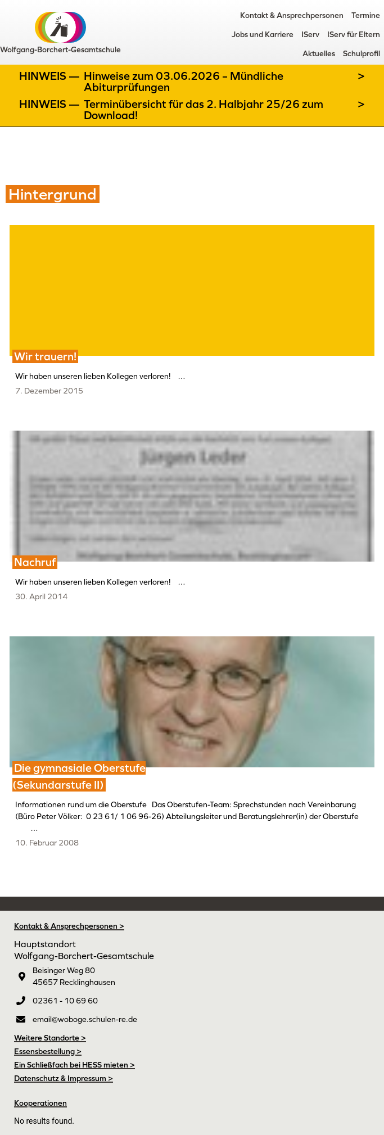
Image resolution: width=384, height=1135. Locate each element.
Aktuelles (318, 53)
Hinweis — (50, 76)
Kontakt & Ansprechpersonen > (69, 925)
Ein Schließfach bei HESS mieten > (74, 1064)
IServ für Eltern (353, 34)
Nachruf (35, 562)
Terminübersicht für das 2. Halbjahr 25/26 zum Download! (203, 109)
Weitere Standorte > (50, 1037)
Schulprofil (361, 53)
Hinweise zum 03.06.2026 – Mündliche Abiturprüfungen (183, 81)
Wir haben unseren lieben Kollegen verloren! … (100, 376)
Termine (365, 15)
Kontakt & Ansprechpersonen (292, 15)
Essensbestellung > (48, 1051)
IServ (310, 34)
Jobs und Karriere (262, 34)
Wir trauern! (45, 356)
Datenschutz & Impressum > (63, 1078)
